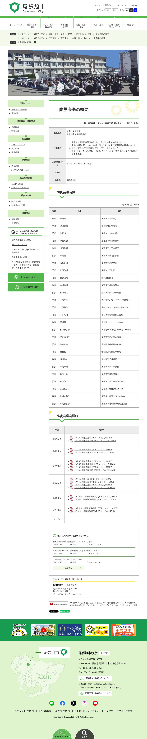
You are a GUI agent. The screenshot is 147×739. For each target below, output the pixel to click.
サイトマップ (122, 5)
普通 (74, 544)
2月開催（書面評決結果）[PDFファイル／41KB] (95, 499)
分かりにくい (94, 553)
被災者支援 (26, 195)
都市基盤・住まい (65, 26)
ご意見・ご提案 (124, 711)
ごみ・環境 (98, 25)
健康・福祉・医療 (32, 26)
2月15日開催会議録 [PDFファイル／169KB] (93, 467)
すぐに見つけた (61, 562)
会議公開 (76, 38)
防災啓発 (26, 139)
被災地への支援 (18, 205)
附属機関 (15, 166)
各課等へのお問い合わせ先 (97, 678)
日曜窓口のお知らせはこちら (97, 693)
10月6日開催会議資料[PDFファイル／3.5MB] (94, 482)
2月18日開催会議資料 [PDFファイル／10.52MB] (95, 441)
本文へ (97, 5)
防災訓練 (15, 148)
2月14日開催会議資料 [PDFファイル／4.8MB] (94, 452)
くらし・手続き (16, 25)
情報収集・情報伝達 (26, 121)
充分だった (59, 544)
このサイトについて (25, 711)
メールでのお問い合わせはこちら (67, 594)
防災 (70, 34)
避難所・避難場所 (19, 110)
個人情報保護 (44, 711)
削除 (35, 42)
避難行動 (15, 113)
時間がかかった (95, 562)
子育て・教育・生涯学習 (48, 26)
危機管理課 (58, 585)
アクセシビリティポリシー (87, 711)
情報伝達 (15, 131)
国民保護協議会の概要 (21, 240)
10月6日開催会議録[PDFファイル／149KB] (93, 479)
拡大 (115, 10)
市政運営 (64, 38)
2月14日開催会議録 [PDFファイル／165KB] (93, 450)
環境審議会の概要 (19, 257)
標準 (108, 10)
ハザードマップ (18, 145)
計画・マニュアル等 (20, 188)
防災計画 (80, 34)
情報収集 (15, 127)
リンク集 (108, 711)
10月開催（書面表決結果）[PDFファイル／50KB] (96, 496)
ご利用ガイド (108, 5)
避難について (26, 103)
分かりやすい (60, 553)
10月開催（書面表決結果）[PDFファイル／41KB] (96, 508)
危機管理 (26, 213)
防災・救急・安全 (81, 26)
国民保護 (15, 219)
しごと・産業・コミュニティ (114, 26)
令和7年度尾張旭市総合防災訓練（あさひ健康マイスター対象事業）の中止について (26, 265)
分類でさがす (39, 34)
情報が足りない (95, 544)
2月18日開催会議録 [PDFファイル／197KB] (93, 438)
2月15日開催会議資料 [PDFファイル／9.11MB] (94, 470)
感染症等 (15, 223)
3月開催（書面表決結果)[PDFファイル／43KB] (94, 511)
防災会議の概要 (24, 42)
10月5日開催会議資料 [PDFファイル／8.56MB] (94, 464)
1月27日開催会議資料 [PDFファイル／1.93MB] (94, 488)
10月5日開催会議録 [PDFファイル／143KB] (93, 461)
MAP (105, 653)
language (134, 5)
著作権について (63, 711)
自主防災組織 (26, 178)
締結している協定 (19, 245)
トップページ (23, 34)
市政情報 (131, 25)
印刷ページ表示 (132, 123)
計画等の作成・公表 (20, 170)
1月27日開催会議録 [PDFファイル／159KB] (93, 485)
